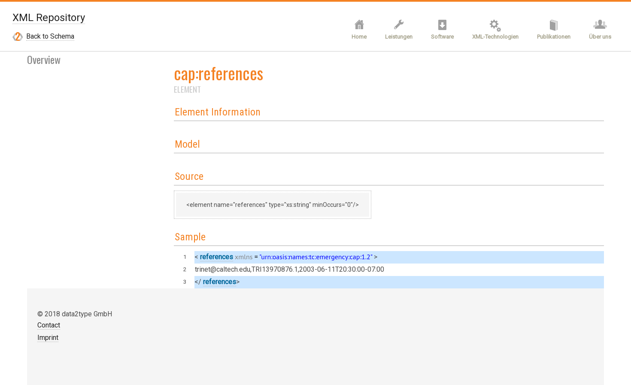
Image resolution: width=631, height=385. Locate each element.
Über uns (600, 36)
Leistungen (399, 36)
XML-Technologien (495, 36)
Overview (44, 59)
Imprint (47, 337)
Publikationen (553, 36)
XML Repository (48, 18)
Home (359, 36)
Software (442, 36)
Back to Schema (50, 36)
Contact (48, 325)
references (216, 257)
